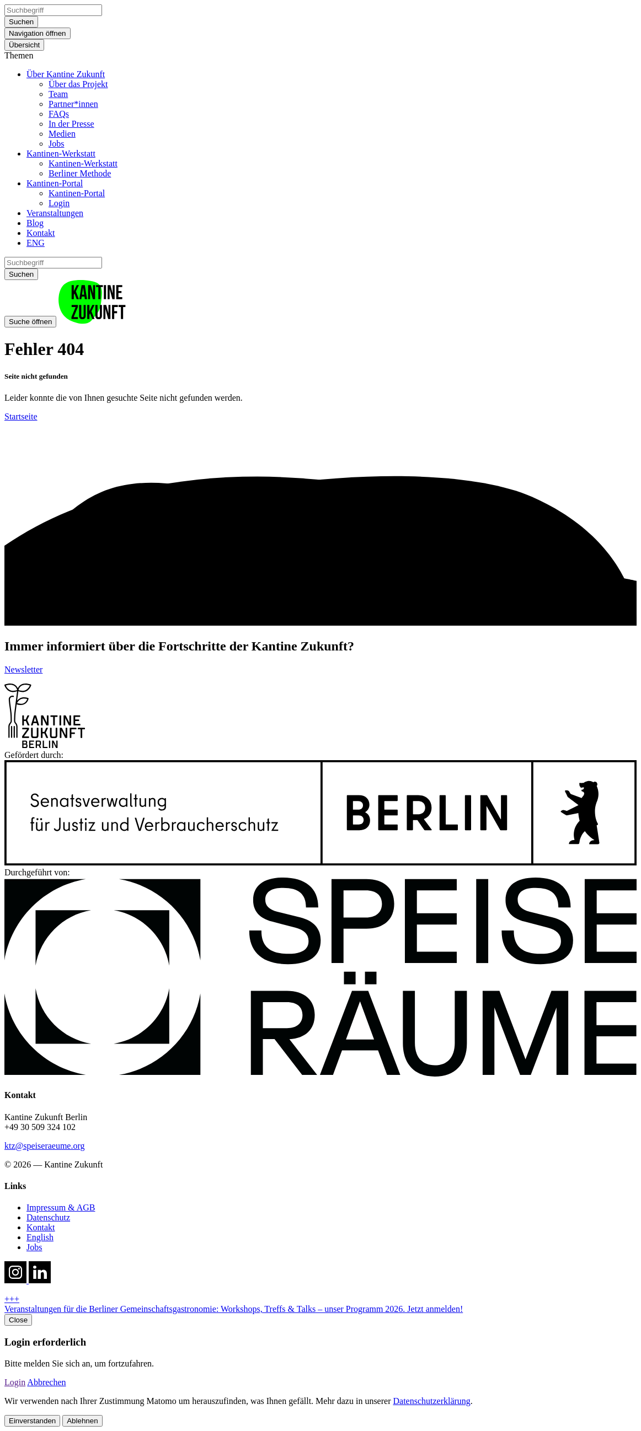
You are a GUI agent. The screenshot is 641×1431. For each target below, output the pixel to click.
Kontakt (40, 233)
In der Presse (71, 123)
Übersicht (24, 45)
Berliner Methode (80, 173)
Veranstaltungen (54, 213)
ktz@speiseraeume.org (44, 1145)
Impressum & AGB (60, 1207)
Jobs (56, 143)
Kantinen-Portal (54, 183)
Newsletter (23, 669)
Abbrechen (46, 1382)
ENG (35, 243)
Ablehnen (82, 1421)
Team (58, 94)
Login (59, 203)
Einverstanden (32, 1421)
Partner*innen (73, 104)
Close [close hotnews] (18, 1320)
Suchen (21, 22)
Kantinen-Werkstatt (60, 153)
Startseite (21, 416)
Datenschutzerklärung (431, 1401)
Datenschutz (48, 1217)
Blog (35, 223)
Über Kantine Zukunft (65, 74)
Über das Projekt (78, 84)
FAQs (59, 114)
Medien (62, 133)
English (40, 1237)
